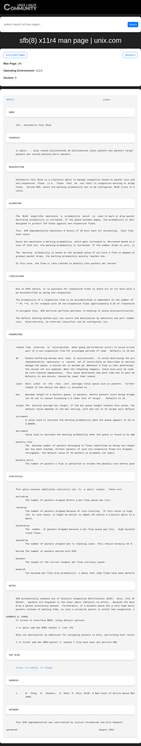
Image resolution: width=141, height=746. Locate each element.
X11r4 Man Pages (15, 55)
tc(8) (19, 668)
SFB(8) (10, 99)
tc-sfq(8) (46, 668)
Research (130, 55)
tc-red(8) (31, 668)
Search (133, 24)
